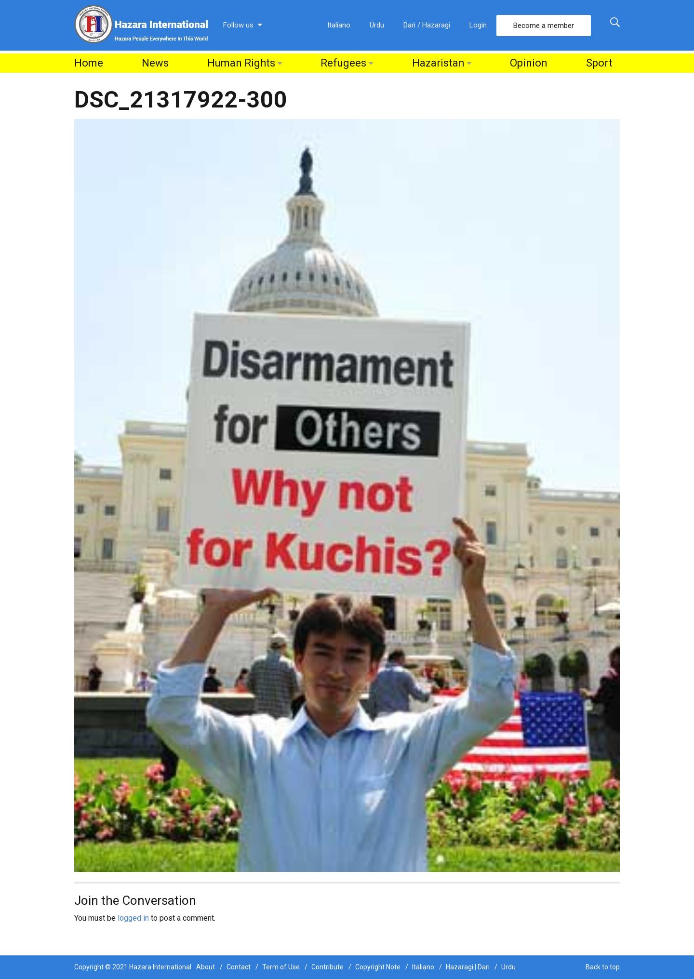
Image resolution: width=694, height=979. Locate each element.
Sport (599, 63)
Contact (239, 967)
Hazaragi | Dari (468, 967)
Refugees (343, 63)
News (155, 63)
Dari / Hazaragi (426, 25)
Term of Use (281, 967)
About (205, 967)
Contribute (327, 967)
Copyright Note (377, 967)
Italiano (338, 25)
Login (478, 25)
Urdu (377, 25)
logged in (133, 918)
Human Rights (241, 63)
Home (88, 63)
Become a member (543, 25)
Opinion (528, 63)
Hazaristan (438, 63)
